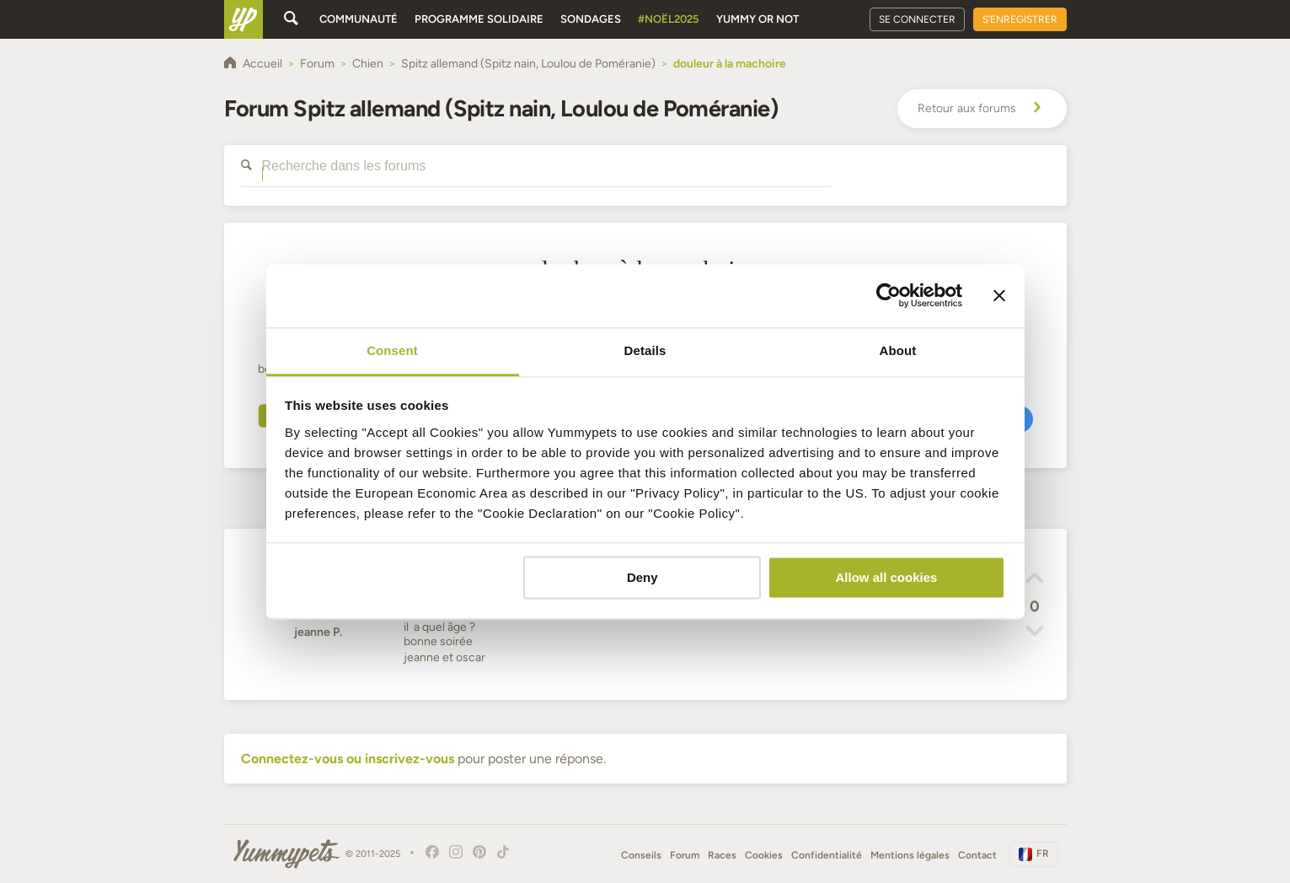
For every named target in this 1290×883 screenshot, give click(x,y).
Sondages (590, 19)
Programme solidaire (479, 19)
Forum (684, 855)
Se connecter (917, 19)
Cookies (764, 855)
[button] (1035, 580)
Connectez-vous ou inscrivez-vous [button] (347, 759)
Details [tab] (645, 350)
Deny (642, 577)
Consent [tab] (392, 350)
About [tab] (898, 350)
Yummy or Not (757, 19)
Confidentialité (826, 855)
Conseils (641, 855)
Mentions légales (910, 855)
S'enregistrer (1019, 19)
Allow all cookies (886, 577)
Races (722, 855)
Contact (977, 855)
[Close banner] (999, 295)
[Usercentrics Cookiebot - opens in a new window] (888, 295)
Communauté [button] (358, 19)
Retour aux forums (982, 108)
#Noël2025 (668, 19)
